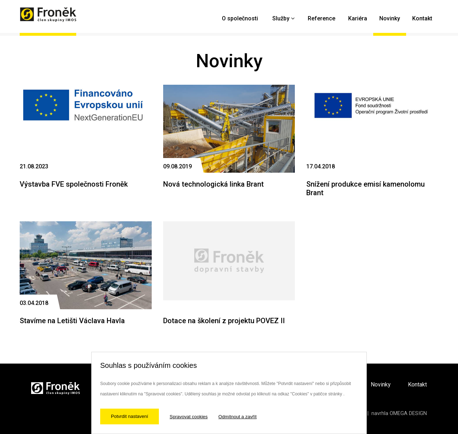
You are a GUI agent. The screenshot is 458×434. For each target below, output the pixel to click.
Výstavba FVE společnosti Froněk (74, 184)
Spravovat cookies (189, 416)
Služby (280, 18)
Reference (321, 18)
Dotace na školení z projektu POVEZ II (224, 320)
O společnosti (240, 18)
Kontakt (422, 18)
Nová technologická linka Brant (213, 184)
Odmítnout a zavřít (237, 416)
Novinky (389, 18)
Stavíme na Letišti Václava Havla (72, 320)
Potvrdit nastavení (129, 416)
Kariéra (357, 18)
